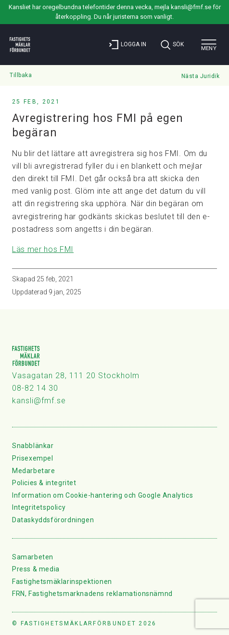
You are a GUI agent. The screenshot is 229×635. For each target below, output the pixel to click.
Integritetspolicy (38, 507)
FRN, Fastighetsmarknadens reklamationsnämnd (92, 593)
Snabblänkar (33, 446)
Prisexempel (32, 458)
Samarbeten (32, 557)
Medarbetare (33, 471)
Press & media (36, 569)
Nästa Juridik (200, 76)
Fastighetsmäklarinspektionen (62, 581)
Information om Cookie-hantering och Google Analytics (102, 495)
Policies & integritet (44, 483)
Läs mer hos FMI (43, 249)
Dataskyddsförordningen (53, 520)
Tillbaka (21, 75)
